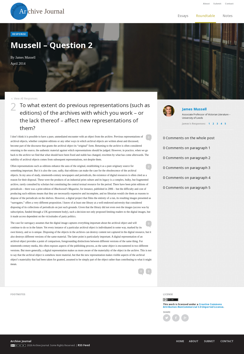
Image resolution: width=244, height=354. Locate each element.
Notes (228, 15)
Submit (217, 3)
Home (180, 341)
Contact (229, 3)
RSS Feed (84, 345)
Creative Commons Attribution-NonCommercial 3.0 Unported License (193, 306)
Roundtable (205, 15)
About (206, 3)
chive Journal (37, 11)
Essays (183, 15)
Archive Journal (20, 341)
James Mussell (194, 109)
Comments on (189, 138)
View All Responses (24, 98)
